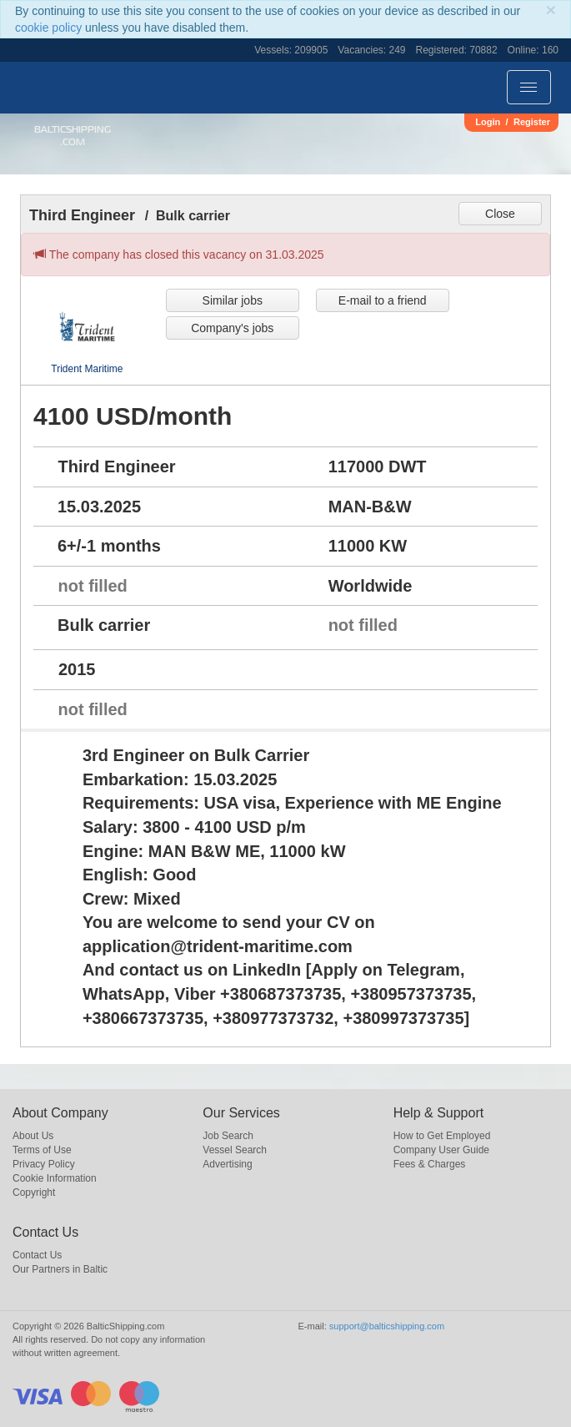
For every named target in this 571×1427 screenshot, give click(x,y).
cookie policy (48, 27)
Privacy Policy (44, 1164)
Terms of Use (42, 1150)
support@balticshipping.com (386, 1326)
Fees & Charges (429, 1164)
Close (500, 213)
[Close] (551, 9)
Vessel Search (235, 1150)
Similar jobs (233, 300)
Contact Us (37, 1255)
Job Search (228, 1136)
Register (531, 122)
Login (487, 122)
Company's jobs (232, 328)
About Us (33, 1136)
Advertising (227, 1164)
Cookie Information (55, 1178)
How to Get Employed (442, 1136)
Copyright (34, 1192)
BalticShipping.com (72, 135)
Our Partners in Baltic (60, 1269)
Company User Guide (441, 1150)
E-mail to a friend (382, 300)
